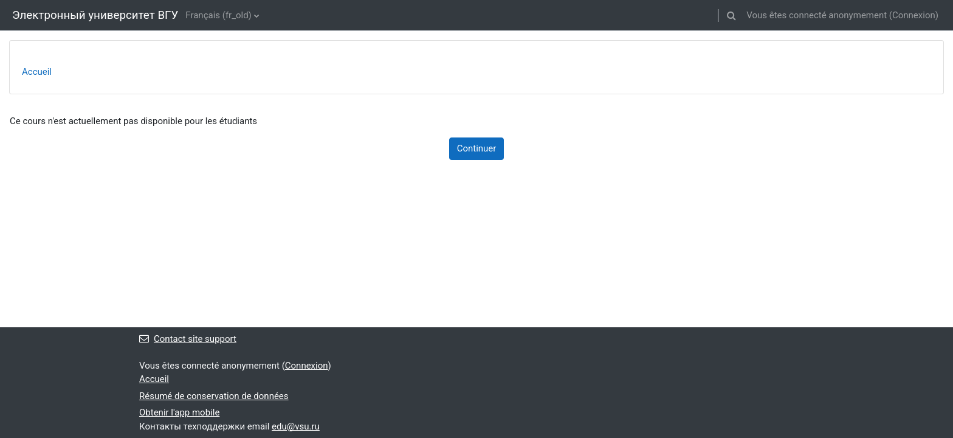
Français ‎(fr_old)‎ (218, 15)
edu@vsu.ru (296, 426)
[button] (731, 15)
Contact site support (187, 338)
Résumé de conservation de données (214, 396)
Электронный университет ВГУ (95, 15)
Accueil (37, 71)
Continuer (477, 148)
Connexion (913, 15)
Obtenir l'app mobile (179, 412)
